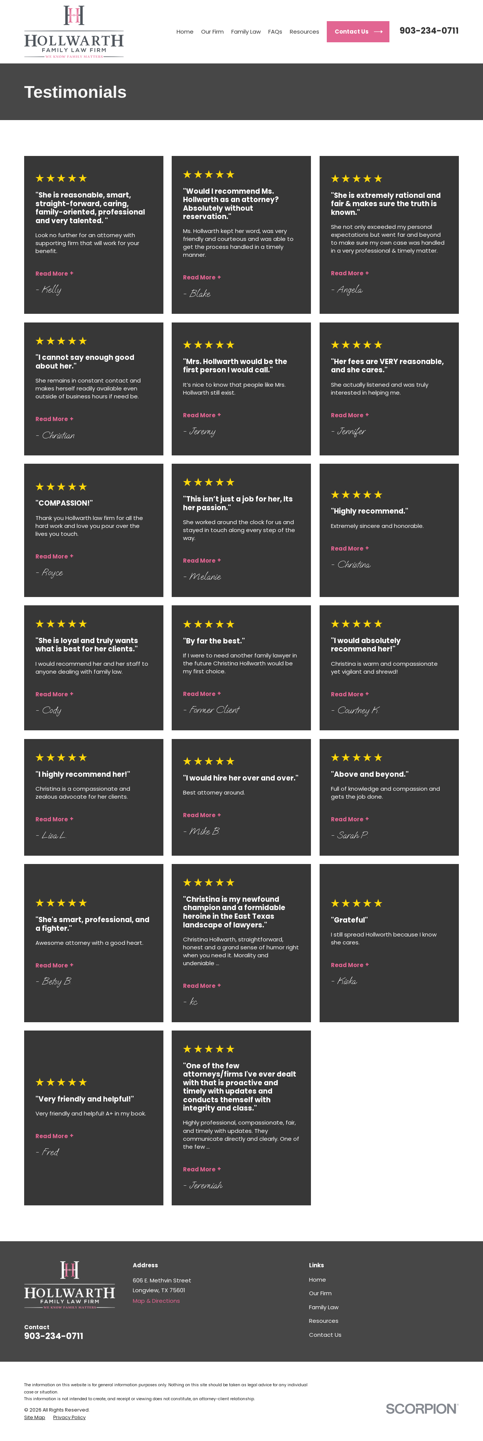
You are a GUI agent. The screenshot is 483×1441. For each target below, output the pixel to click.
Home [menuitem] (185, 31)
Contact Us (325, 1335)
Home (317, 1280)
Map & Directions (156, 1301)
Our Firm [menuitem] (212, 31)
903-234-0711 (429, 31)
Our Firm (320, 1293)
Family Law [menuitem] (246, 31)
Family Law (323, 1307)
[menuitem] (34, 1417)
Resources (323, 1321)
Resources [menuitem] (304, 31)
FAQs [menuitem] (275, 31)
